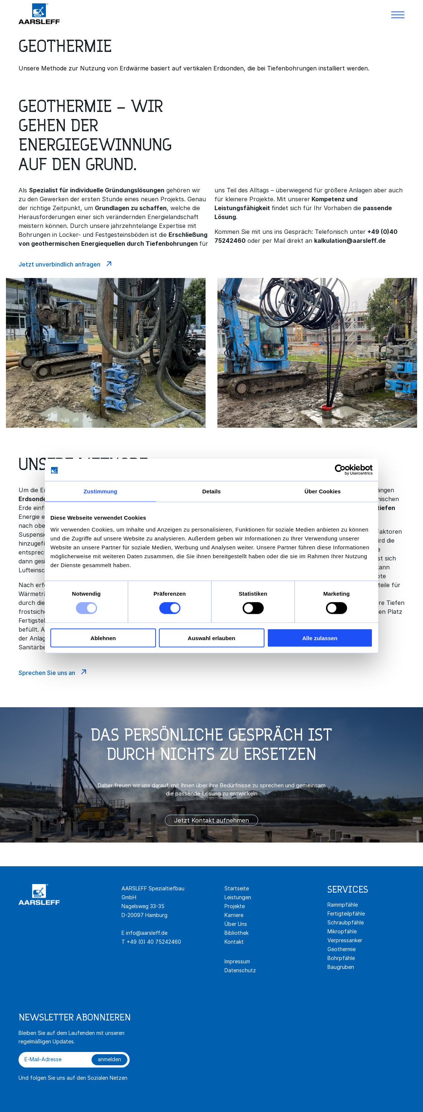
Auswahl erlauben (211, 638)
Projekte (234, 906)
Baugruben (340, 967)
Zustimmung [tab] (100, 491)
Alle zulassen (319, 638)
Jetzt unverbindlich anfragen (59, 264)
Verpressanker (344, 940)
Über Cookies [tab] (322, 491)
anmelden (109, 1059)
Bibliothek (236, 933)
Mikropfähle (342, 931)
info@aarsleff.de (146, 933)
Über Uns (235, 924)
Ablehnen (103, 638)
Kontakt (234, 942)
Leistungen (237, 897)
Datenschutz (240, 970)
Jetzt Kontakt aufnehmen (211, 820)
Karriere (233, 915)
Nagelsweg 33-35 (143, 906)
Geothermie (341, 949)
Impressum (237, 961)
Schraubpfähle (345, 922)
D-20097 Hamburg (144, 915)
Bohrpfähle (341, 958)
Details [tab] (211, 491)
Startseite (236, 888)
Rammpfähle (342, 904)
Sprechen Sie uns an (47, 672)
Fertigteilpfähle (346, 913)
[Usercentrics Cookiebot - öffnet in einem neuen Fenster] (340, 470)
